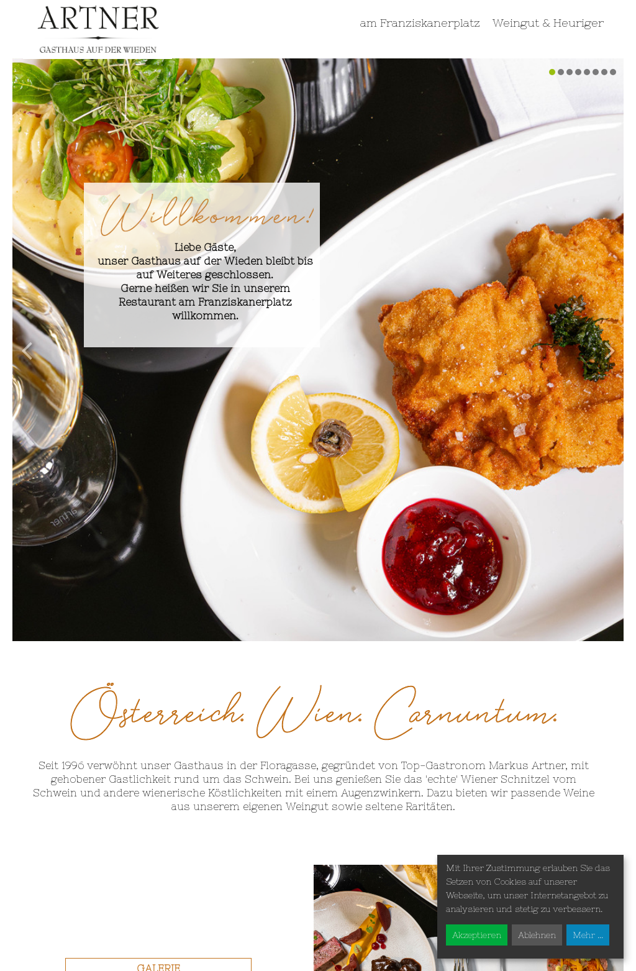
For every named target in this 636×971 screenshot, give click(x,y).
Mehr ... (588, 935)
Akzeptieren (476, 935)
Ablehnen (537, 935)
